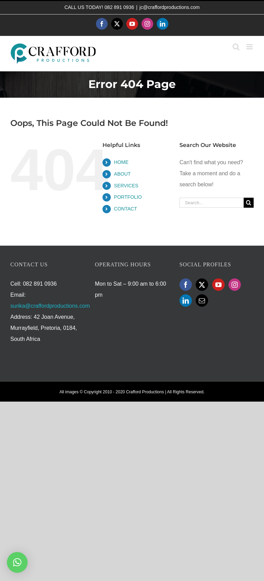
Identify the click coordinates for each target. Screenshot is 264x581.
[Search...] (211, 203)
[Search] (249, 203)
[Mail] (202, 300)
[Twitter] (202, 284)
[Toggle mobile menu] (250, 46)
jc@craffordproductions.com (169, 7)
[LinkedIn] (185, 300)
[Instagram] (234, 284)
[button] (17, 562)
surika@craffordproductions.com (50, 306)
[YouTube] (218, 284)
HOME (121, 162)
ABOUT (122, 174)
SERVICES (126, 185)
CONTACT (125, 208)
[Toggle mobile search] (236, 46)
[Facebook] (185, 284)
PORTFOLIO (128, 197)
